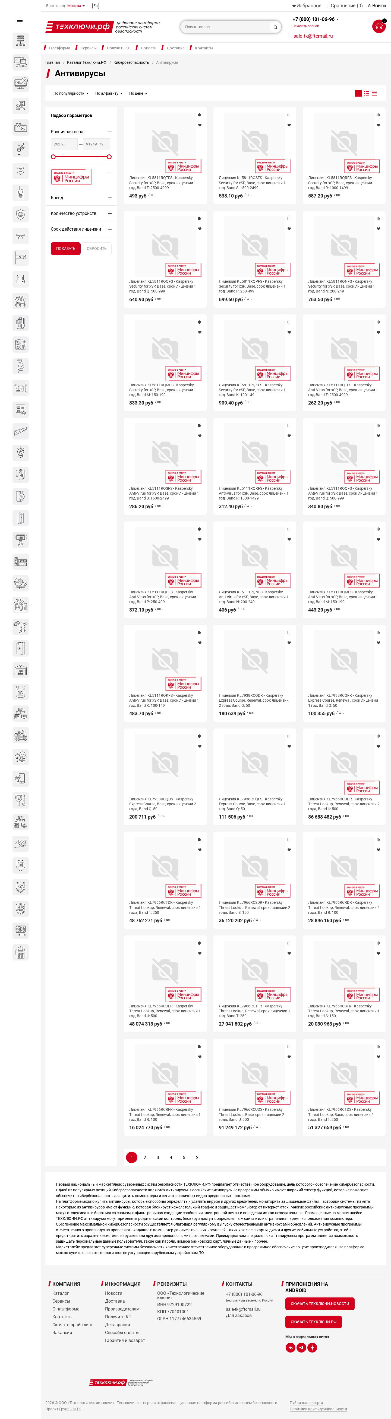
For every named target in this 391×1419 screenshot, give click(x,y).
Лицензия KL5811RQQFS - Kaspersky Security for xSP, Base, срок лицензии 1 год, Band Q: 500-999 (162, 286)
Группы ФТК (70, 1409)
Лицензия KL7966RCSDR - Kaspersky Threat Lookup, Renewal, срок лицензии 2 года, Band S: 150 (254, 907)
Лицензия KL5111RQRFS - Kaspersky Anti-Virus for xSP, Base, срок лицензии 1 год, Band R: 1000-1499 (254, 493)
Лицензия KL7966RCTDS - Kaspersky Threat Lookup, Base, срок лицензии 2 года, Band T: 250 (341, 1114)
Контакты (204, 48)
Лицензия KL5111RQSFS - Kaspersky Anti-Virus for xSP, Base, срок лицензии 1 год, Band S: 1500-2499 (164, 493)
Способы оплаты (122, 1332)
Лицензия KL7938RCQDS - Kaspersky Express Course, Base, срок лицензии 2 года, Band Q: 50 (162, 804)
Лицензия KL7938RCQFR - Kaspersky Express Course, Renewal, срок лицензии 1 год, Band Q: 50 (343, 700)
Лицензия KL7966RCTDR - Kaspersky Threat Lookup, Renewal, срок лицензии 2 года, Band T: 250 (165, 907)
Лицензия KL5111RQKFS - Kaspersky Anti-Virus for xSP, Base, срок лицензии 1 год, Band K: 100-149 (164, 700)
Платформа (59, 48)
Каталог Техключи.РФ (86, 62)
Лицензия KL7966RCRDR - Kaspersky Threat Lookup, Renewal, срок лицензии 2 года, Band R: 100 (344, 907)
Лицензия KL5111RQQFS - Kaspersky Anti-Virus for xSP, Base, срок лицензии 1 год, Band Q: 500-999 (343, 493)
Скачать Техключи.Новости (320, 1304)
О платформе (65, 1309)
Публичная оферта (306, 1403)
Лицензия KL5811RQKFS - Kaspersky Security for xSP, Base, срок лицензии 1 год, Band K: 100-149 (252, 390)
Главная (52, 62)
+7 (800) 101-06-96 (314, 22)
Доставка (176, 48)
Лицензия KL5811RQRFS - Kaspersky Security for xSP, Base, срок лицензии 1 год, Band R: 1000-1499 (341, 183)
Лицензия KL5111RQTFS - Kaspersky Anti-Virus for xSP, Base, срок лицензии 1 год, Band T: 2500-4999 (343, 390)
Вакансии (62, 1332)
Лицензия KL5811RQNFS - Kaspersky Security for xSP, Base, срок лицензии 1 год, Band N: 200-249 (341, 286)
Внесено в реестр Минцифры (68, 176)
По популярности (68, 93)
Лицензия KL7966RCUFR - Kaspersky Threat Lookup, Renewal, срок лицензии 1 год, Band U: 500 (165, 1011)
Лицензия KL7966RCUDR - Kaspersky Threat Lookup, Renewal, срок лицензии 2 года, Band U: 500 (344, 804)
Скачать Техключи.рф (313, 1322)
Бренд (57, 197)
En (95, 6)
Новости (148, 48)
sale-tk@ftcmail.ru (313, 36)
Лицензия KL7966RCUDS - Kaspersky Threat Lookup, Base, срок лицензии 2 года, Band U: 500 (251, 1114)
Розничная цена (67, 131)
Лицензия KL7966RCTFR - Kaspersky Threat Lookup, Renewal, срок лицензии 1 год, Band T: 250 (254, 1011)
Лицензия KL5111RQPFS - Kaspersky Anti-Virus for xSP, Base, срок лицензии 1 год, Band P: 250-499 (164, 597)
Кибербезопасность (131, 62)
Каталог (60, 1293)
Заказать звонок (306, 26)
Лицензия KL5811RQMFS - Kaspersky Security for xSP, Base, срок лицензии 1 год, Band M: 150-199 (162, 390)
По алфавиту (106, 93)
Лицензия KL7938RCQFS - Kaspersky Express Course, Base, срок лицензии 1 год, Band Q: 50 (252, 804)
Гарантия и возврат (125, 1340)
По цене (136, 93)
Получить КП (119, 48)
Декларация (117, 1324)
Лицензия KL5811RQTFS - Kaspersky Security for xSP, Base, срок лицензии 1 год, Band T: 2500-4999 (162, 183)
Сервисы (89, 48)
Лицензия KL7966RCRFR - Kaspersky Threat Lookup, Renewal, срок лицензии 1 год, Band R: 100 (165, 1114)
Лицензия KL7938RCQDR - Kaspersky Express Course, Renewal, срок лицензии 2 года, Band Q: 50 (254, 700)
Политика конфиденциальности (318, 1409)
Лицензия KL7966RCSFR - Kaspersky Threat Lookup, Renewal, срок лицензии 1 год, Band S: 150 (344, 1011)
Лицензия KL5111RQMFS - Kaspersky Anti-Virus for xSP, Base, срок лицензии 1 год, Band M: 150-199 (343, 597)
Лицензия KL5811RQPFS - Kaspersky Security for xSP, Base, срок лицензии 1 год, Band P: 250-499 (252, 286)
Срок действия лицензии (76, 229)
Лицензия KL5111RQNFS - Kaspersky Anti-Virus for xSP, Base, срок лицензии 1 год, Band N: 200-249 (254, 597)
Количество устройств (73, 213)
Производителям (122, 1309)
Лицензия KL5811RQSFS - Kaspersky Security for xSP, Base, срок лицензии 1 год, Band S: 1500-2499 (252, 183)
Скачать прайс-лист (72, 1324)
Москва (74, 6)
